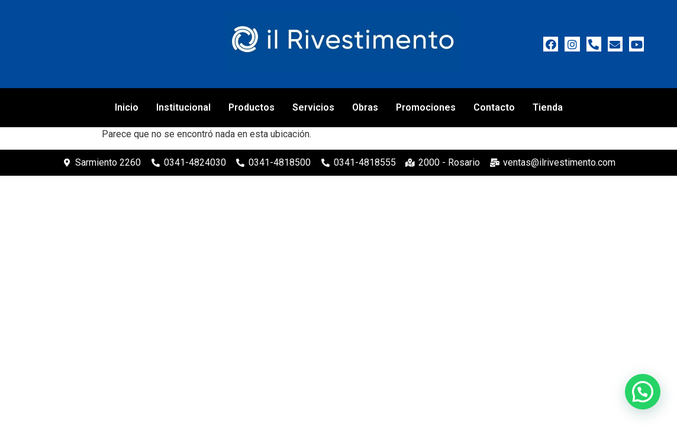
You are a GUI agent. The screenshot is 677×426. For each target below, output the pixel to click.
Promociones (426, 107)
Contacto (494, 107)
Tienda (548, 107)
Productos (251, 107)
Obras (365, 107)
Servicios (313, 107)
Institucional (183, 107)
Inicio (126, 107)
